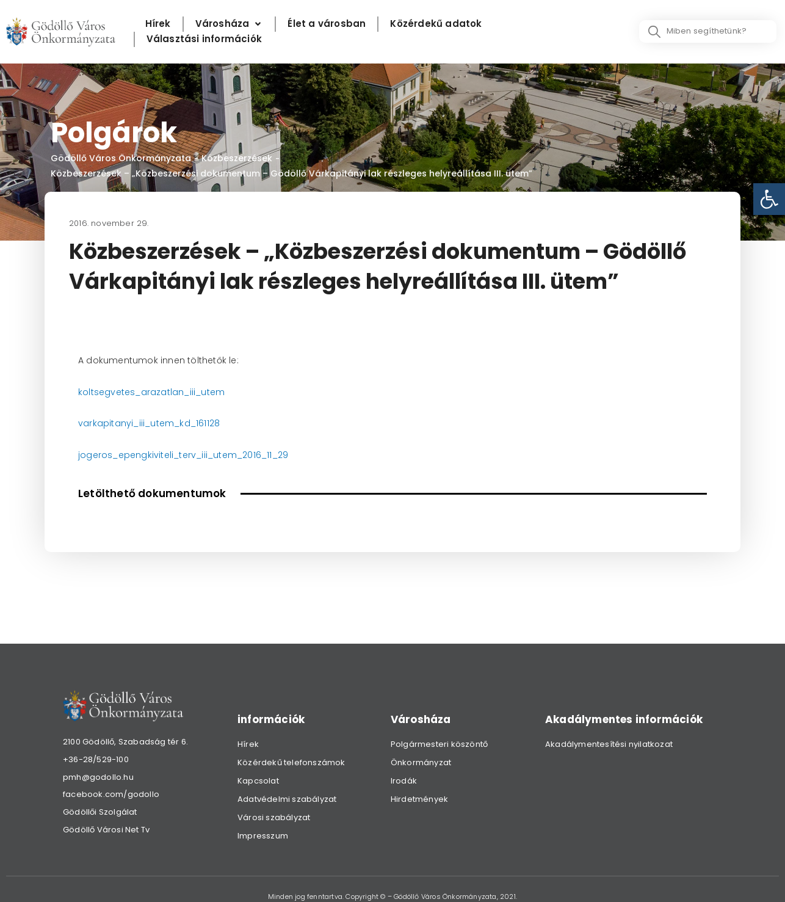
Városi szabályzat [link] (273, 817)
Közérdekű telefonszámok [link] (291, 762)
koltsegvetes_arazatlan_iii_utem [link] (151, 392)
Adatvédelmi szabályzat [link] (286, 799)
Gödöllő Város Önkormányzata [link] (121, 158)
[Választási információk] (204, 39)
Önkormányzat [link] (421, 762)
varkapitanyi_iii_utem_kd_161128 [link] (149, 423)
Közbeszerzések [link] (236, 158)
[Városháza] (229, 24)
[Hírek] (158, 24)
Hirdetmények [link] (419, 799)
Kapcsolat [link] (258, 781)
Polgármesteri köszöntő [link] (439, 744)
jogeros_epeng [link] (113, 455)
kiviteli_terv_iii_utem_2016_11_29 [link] (218, 455)
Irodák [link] (404, 781)
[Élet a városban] (326, 24)
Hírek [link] (248, 744)
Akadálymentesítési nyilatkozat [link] (609, 744)
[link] (769, 199)
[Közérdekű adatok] (435, 24)
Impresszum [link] (262, 836)
